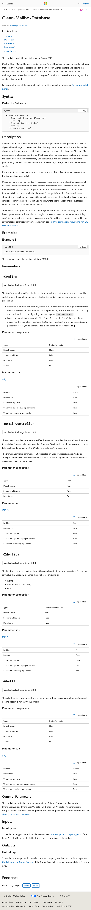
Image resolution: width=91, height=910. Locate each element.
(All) (5, 379)
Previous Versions (23, 902)
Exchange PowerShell (18, 25)
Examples (9, 43)
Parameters (10, 47)
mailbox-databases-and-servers (46, 9)
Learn (5, 9)
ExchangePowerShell (20, 9)
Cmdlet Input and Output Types (64, 834)
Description (9, 39)
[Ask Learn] (81, 10)
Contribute (47, 902)
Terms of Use (34, 906)
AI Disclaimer (7, 902)
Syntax (8, 36)
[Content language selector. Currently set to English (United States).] (14, 896)
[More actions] (86, 10)
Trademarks (47, 906)
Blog (36, 902)
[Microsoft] (45, 3)
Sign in (86, 3)
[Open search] (79, 3)
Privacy (58, 902)
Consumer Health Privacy (12, 906)
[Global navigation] (2, 3)
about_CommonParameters (15, 814)
